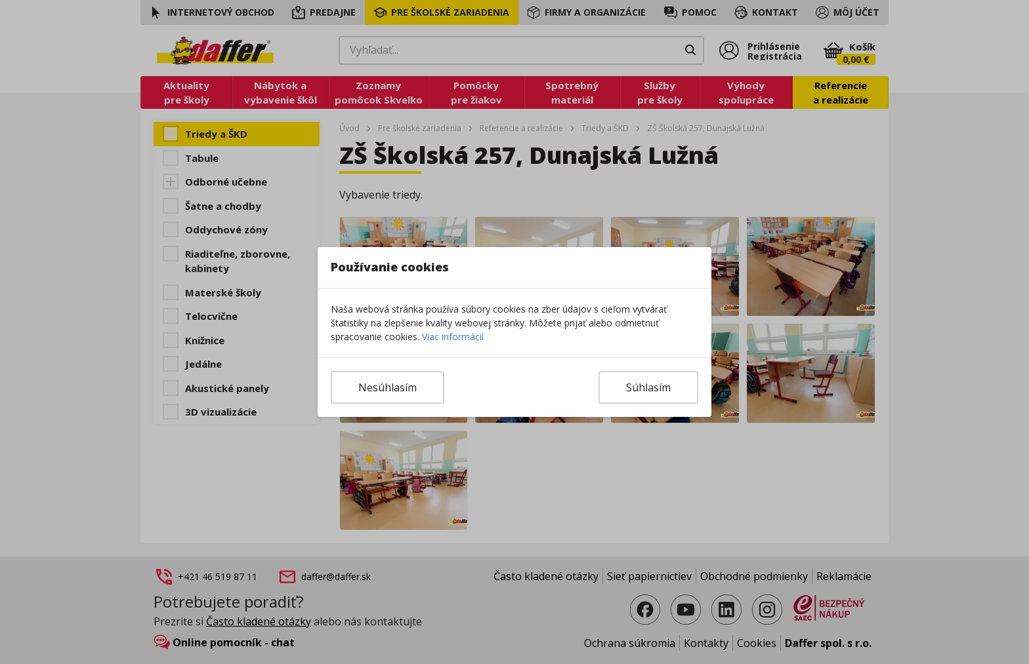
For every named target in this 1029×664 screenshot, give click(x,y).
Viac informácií (453, 336)
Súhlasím (648, 387)
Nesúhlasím (387, 387)
